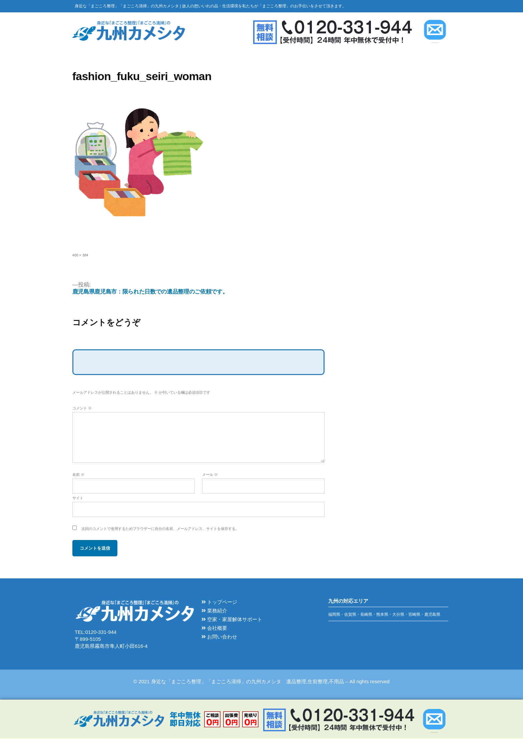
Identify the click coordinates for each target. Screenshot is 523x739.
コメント (82, 409)
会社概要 (214, 629)
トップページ (219, 603)
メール (210, 476)
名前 (78, 476)
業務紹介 (214, 611)
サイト (77, 499)
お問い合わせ (219, 637)
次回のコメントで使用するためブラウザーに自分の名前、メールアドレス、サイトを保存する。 (160, 530)
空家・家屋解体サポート (231, 620)
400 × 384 (80, 256)
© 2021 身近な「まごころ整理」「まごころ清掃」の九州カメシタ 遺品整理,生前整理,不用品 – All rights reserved (261, 682)
